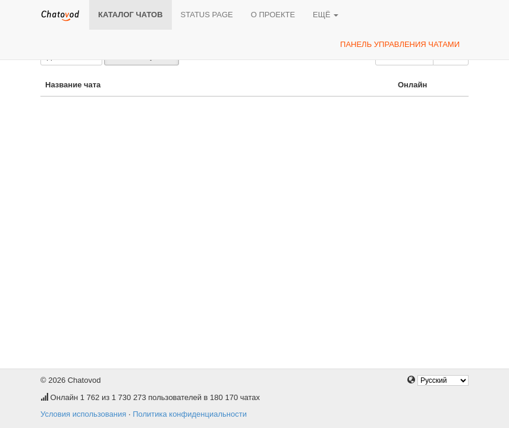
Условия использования (83, 414)
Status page (207, 14)
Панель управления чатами (400, 44)
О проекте (273, 14)
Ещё (325, 14)
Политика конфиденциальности (190, 414)
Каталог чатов (130, 14)
